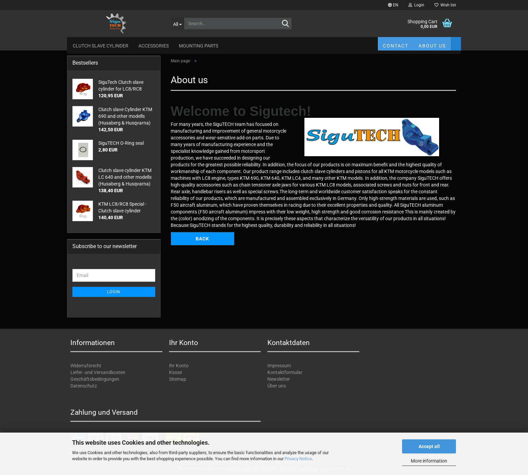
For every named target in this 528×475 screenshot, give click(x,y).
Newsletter (278, 379)
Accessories (153, 45)
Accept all (429, 446)
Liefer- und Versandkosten (97, 372)
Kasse (175, 372)
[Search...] (177, 24)
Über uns (276, 385)
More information (429, 461)
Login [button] (416, 5)
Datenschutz (83, 385)
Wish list (445, 5)
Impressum (279, 365)
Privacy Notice (298, 458)
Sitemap (177, 379)
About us (432, 45)
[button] (393, 5)
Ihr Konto (179, 365)
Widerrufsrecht (85, 365)
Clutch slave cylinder (100, 45)
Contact (395, 45)
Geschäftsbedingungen (94, 379)
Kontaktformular (284, 372)
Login (113, 292)
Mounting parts (198, 45)
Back (202, 238)
